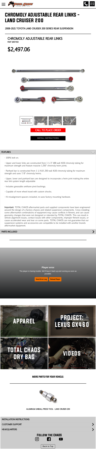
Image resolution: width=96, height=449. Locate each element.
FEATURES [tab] (6, 152)
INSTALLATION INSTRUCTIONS (15, 419)
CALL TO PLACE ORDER (48, 130)
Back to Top (48, 446)
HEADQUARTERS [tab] (9, 429)
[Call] (86, 3)
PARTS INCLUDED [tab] (9, 231)
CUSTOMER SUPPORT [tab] (12, 424)
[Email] (92, 3)
